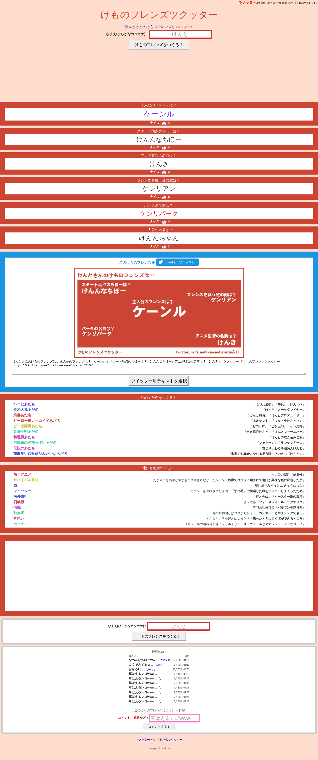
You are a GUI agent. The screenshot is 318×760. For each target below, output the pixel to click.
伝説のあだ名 (24, 451)
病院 (17, 510)
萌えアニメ (22, 477)
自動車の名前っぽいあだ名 (34, 445)
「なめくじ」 (165, 663)
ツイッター (22, 494)
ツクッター (247, 2)
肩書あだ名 (22, 418)
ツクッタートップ (147, 742)
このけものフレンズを (159, 262)
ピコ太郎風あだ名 (27, 429)
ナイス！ (158, 123)
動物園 (18, 516)
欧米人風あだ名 (25, 412)
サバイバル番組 (25, 483)
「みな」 (158, 667)
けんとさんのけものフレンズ (148, 27)
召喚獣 (18, 505)
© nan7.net (164, 751)
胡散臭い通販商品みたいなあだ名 (40, 456)
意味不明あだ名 (25, 434)
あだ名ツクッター (170, 742)
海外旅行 (20, 499)
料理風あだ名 (24, 440)
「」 (160, 677)
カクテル (20, 527)
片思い (18, 521)
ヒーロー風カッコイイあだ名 (36, 423)
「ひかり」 (150, 672)
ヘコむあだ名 (24, 407)
